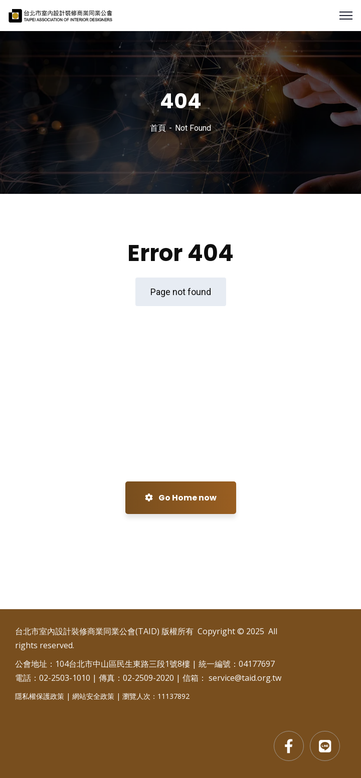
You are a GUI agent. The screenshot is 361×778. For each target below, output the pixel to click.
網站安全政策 (93, 696)
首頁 (158, 128)
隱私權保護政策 (39, 696)
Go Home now (181, 497)
